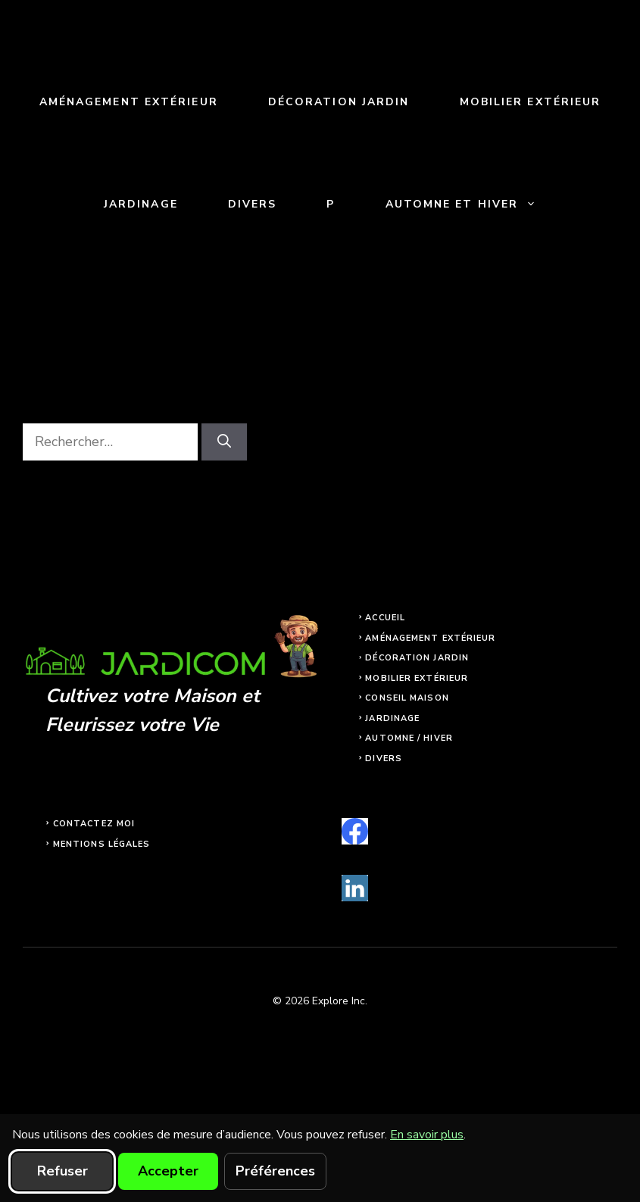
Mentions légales (102, 844)
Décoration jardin (339, 102)
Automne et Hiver (474, 204)
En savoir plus (427, 1134)
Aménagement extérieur (128, 102)
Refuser (62, 1171)
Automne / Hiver (409, 738)
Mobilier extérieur (530, 102)
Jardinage (141, 204)
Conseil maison (406, 698)
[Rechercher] (224, 442)
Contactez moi (94, 823)
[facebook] (355, 831)
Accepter (168, 1171)
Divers (252, 204)
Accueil (385, 617)
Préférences (275, 1171)
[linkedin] (355, 888)
